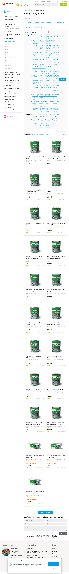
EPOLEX (48, 80)
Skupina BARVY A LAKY (41, 125)
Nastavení (53, 568)
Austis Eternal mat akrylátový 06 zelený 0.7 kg (56, 224)
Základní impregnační (27, 17)
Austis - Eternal (55, 117)
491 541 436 (24, 5)
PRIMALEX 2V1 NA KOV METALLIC (42, 104)
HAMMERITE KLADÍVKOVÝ (49, 95)
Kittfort (41, 120)
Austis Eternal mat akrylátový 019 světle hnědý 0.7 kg (55, 390)
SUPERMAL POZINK (35, 109)
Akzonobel (42, 116)
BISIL (40, 75)
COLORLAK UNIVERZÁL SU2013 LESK (49, 55)
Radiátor (48, 22)
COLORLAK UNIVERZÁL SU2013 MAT (35, 97)
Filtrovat (63, 79)
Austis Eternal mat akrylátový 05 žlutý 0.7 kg (35, 224)
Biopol (48, 120)
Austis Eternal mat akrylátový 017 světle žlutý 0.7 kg (55, 356)
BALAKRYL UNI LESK (56, 53)
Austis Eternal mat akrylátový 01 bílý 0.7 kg (35, 157)
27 (62, 131)
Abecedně (47, 134)
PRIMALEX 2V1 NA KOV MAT (35, 103)
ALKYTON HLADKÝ (49, 65)
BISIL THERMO (34, 76)
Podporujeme (5, 569)
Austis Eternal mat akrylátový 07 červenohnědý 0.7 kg (35, 257)
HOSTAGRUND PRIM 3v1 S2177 (49, 71)
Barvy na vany (28, 27)
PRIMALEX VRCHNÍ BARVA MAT (49, 48)
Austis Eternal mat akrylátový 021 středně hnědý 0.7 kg (34, 423)
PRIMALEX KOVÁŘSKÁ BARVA (49, 77)
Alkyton (55, 64)
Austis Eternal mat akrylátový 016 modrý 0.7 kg (34, 356)
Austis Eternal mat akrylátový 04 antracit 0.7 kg (56, 190)
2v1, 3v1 (59, 17)
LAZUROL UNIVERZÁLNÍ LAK (42, 47)
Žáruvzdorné (60, 22)
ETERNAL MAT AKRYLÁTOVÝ (35, 42)
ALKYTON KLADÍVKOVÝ (35, 70)
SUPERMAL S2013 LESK (49, 109)
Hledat (56, 4)
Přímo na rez (27, 22)
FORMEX (34, 45)
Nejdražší (41, 134)
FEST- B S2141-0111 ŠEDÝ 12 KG (35, 557)
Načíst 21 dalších (45, 512)
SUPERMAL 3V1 (49, 102)
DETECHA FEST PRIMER (49, 42)
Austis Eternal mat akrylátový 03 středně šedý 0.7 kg (56, 157)
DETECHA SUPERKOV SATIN (42, 71)
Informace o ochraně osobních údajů (49, 532)
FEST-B (55, 40)
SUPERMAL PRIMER (56, 102)
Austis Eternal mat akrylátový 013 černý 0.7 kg (34, 323)
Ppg (47, 116)
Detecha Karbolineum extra (33, 555)
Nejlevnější (35, 134)
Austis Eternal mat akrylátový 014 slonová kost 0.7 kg (55, 323)
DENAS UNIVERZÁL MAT (56, 71)
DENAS (55, 123)
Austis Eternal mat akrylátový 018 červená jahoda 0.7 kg (34, 390)
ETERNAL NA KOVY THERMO (55, 109)
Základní (37, 17)
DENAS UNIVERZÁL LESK (49, 36)
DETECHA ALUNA (42, 35)
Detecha (48, 114)
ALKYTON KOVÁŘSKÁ (35, 86)
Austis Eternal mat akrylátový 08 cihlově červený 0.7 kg (56, 257)
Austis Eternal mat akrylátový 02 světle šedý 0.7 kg (35, 190)
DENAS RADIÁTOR (56, 81)
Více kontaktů (14, 558)
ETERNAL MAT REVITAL (41, 61)
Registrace (64, 1)
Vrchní (48, 17)
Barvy (9, 12)
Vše (33, 35)
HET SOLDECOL (49, 60)
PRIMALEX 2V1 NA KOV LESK (56, 96)
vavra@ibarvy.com (16, 552)
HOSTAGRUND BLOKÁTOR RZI (42, 87)
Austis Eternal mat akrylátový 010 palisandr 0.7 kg (55, 290)
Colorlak (34, 116)
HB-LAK (34, 120)
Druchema (56, 114)
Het (40, 114)
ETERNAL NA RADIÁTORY (42, 66)
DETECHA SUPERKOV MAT (35, 54)
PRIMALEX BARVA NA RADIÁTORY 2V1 (56, 89)
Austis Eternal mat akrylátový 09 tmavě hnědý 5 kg (35, 492)
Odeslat (63, 533)
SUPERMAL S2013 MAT (42, 109)
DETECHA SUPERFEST (56, 46)
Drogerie (10, 116)
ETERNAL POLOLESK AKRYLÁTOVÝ (35, 66)
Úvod (25, 10)
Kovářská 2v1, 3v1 (39, 27)
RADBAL (41, 80)
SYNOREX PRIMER (42, 53)
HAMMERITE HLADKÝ (49, 86)
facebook (13, 555)
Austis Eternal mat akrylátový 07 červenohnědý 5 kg (56, 456)
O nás (53, 553)
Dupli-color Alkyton (48, 125)
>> (64, 131)
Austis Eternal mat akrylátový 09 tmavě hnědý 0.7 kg (35, 290)
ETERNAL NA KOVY (41, 41)
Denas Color (55, 120)
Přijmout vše (53, 564)
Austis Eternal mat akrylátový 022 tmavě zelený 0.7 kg (55, 423)
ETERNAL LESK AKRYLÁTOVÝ (56, 61)
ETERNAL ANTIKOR (55, 35)
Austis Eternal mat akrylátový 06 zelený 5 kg (35, 456)
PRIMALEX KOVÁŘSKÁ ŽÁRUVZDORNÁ (56, 77)
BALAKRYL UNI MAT (35, 60)
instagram (19, 555)
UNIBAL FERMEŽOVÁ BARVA (42, 96)
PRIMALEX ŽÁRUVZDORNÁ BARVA (35, 82)
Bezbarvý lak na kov (39, 23)
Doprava (54, 556)
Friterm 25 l (30, 548)
